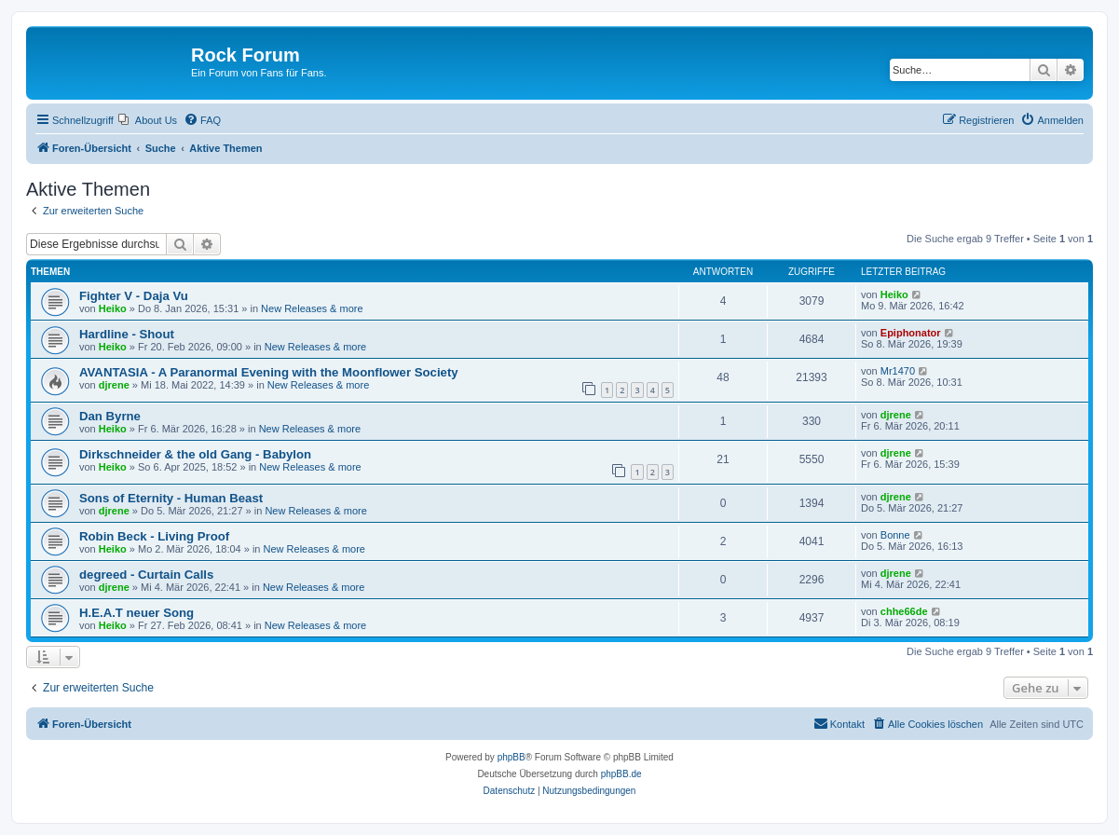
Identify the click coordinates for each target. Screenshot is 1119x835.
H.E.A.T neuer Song (136, 613)
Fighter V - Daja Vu (133, 296)
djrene (114, 384)
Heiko (113, 308)
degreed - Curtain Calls (146, 575)
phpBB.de (621, 774)
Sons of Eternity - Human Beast (171, 498)
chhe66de (904, 611)
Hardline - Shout (126, 334)
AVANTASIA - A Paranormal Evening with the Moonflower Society (268, 372)
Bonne (895, 535)
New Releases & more (311, 308)
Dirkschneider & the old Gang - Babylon (195, 454)
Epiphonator (910, 332)
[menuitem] (147, 120)
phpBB (511, 757)
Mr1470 (897, 370)
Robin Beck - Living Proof (154, 536)
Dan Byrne (110, 416)
